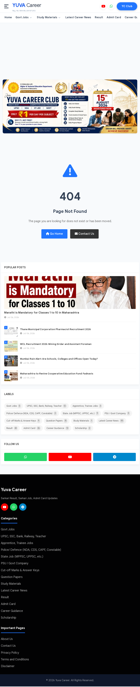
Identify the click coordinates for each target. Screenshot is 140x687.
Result (99, 17)
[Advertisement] (70, 50)
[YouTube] (103, 6)
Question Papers (56, 421)
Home (8, 17)
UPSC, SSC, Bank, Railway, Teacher (47, 406)
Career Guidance (57, 428)
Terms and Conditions (15, 660)
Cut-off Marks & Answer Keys (23, 421)
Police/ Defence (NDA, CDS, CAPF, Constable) (31, 413)
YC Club (127, 6)
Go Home (54, 234)
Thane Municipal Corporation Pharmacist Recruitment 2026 (55, 329)
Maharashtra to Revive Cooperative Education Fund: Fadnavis (56, 373)
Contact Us (84, 234)
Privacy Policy (10, 653)
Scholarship (83, 428)
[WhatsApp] (111, 6)
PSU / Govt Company (117, 413)
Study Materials (48, 17)
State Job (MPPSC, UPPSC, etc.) (81, 413)
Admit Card (114, 17)
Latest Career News (78, 17)
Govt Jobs (23, 17)
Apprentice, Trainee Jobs (87, 406)
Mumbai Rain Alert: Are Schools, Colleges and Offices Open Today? (59, 359)
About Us (7, 639)
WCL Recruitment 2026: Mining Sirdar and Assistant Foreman (56, 344)
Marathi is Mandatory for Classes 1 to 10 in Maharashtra (41, 312)
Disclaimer (8, 667)
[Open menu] (6, 6)
